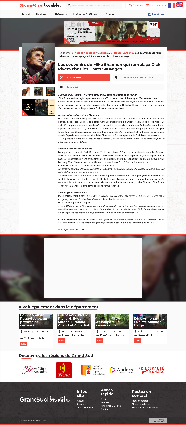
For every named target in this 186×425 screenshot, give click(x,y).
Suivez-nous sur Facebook (145, 407)
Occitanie (103, 51)
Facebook (156, 14)
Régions (43, 14)
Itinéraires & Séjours (87, 14)
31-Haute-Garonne (122, 51)
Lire (23, 342)
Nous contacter (140, 400)
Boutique (105, 409)
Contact (111, 14)
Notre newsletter (141, 403)
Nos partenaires (85, 407)
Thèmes (61, 14)
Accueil (26, 14)
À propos (81, 403)
